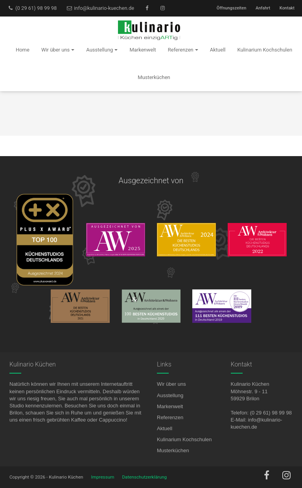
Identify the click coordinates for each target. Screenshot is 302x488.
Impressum (102, 477)
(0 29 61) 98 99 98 (32, 8)
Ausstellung (170, 395)
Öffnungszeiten (231, 8)
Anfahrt (263, 8)
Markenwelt (170, 406)
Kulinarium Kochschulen (184, 439)
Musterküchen (173, 450)
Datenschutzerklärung (144, 477)
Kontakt (287, 8)
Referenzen (170, 417)
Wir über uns (171, 384)
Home (22, 50)
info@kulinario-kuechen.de (100, 8)
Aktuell (164, 428)
